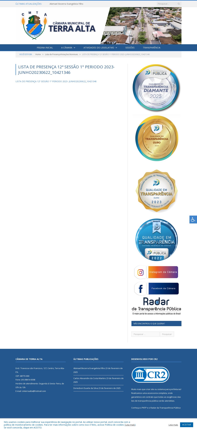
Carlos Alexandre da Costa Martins (89, 378)
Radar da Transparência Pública (166, 407)
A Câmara (66, 47)
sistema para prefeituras (169, 389)
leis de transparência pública (144, 400)
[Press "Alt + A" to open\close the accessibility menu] (193, 219)
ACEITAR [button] (186, 424)
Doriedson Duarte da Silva (85, 388)
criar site (150, 389)
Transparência (151, 47)
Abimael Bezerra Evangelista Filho (66, 3)
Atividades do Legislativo (99, 47)
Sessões (130, 47)
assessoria (152, 393)
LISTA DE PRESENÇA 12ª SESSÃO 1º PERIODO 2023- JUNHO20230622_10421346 (56, 81)
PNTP (144, 407)
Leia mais (130, 424)
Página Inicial (45, 47)
